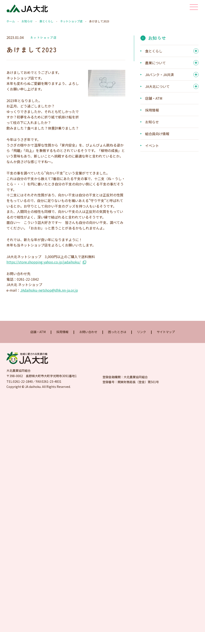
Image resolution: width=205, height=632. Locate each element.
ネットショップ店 (71, 21)
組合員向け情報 (157, 133)
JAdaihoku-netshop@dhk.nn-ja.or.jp (49, 290)
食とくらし (46, 21)
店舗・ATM (153, 98)
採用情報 (152, 110)
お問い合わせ (88, 332)
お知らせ (27, 21)
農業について (155, 62)
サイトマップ (166, 332)
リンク (141, 332)
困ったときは (117, 332)
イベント (152, 145)
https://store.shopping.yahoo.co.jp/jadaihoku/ (43, 262)
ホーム (10, 21)
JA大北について (157, 86)
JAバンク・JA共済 (159, 74)
